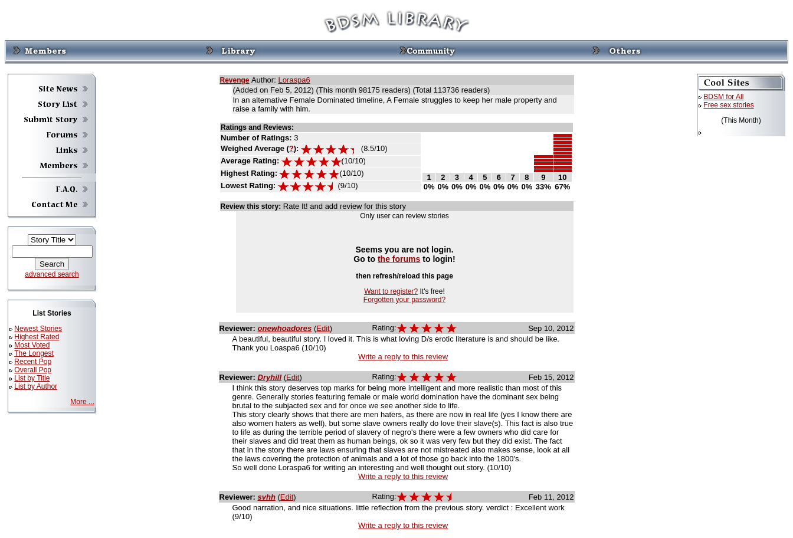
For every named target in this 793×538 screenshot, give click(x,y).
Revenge (235, 80)
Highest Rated (36, 337)
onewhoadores (285, 328)
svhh (267, 497)
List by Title (32, 378)
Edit (322, 328)
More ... (82, 402)
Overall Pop (32, 370)
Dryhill (269, 377)
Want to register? (391, 291)
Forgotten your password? (404, 300)
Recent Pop (32, 361)
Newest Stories (38, 328)
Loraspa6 (294, 80)
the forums (399, 259)
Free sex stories (728, 105)
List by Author (35, 386)
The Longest (34, 353)
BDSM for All (723, 97)
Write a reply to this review (403, 356)
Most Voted (32, 345)
